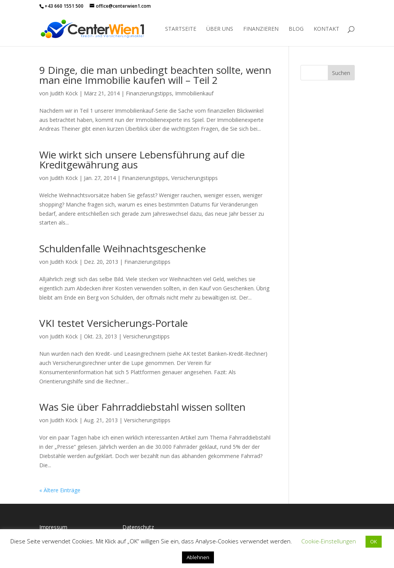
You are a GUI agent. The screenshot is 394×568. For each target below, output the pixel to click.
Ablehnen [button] (198, 557)
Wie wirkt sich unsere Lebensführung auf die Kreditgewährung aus (142, 160)
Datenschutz (138, 527)
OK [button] (373, 541)
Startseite (180, 29)
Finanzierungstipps (149, 93)
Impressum (53, 527)
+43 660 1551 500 (64, 6)
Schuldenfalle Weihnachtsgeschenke (122, 248)
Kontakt (326, 29)
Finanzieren (261, 29)
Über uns (219, 29)
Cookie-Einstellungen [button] (328, 541)
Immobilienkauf (194, 93)
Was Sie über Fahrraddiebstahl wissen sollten (142, 407)
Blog (296, 29)
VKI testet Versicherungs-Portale (113, 323)
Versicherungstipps (194, 178)
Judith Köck (64, 93)
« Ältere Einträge (59, 490)
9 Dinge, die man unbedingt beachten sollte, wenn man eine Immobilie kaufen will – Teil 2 (155, 75)
